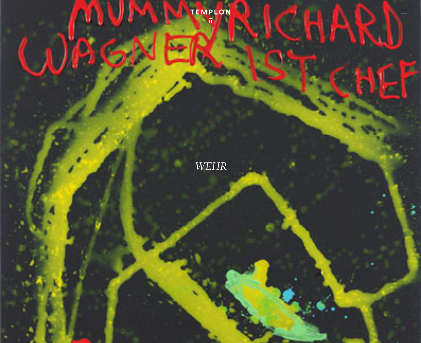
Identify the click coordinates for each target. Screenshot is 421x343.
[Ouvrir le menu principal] (404, 12)
